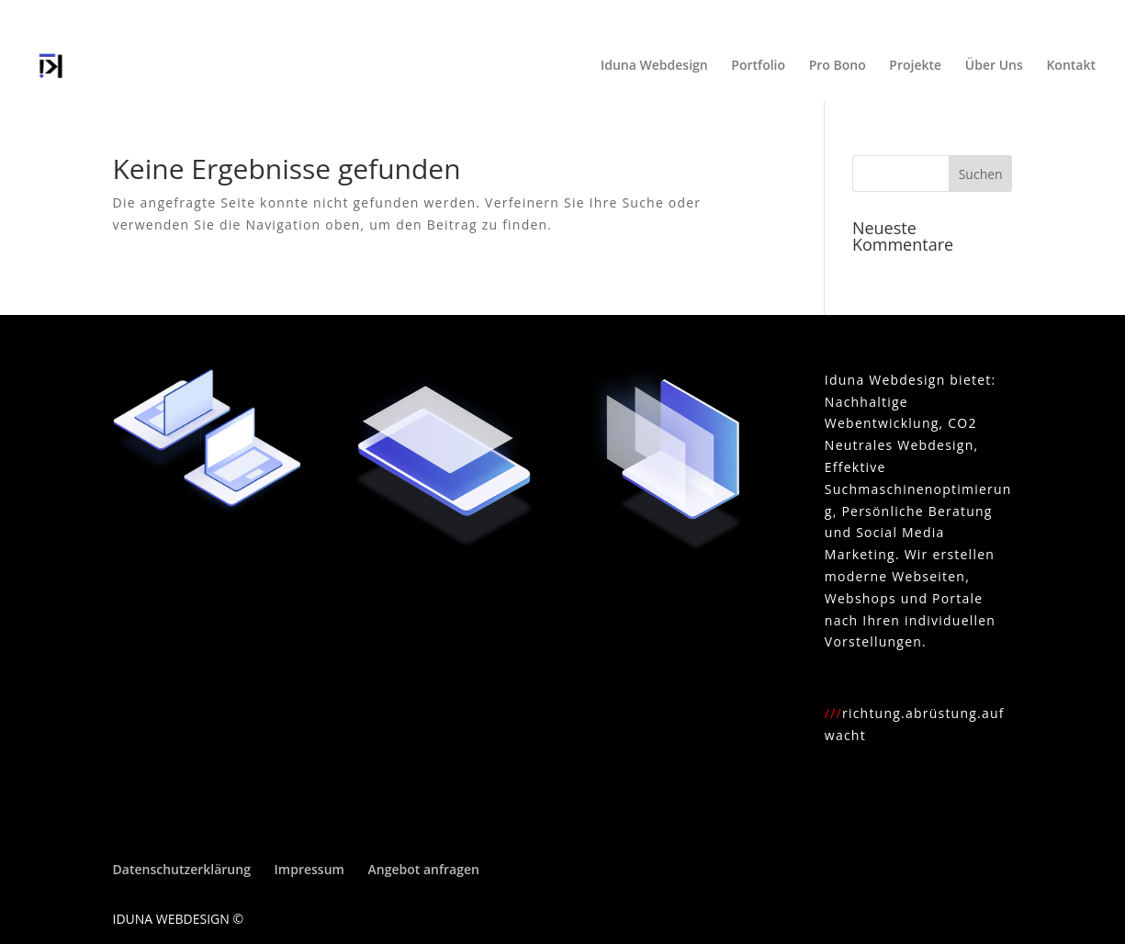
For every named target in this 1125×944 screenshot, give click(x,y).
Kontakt (1071, 66)
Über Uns (994, 66)
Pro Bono (837, 66)
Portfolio (758, 66)
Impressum (309, 869)
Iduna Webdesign (654, 66)
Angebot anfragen (423, 869)
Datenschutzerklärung (182, 869)
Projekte (915, 66)
